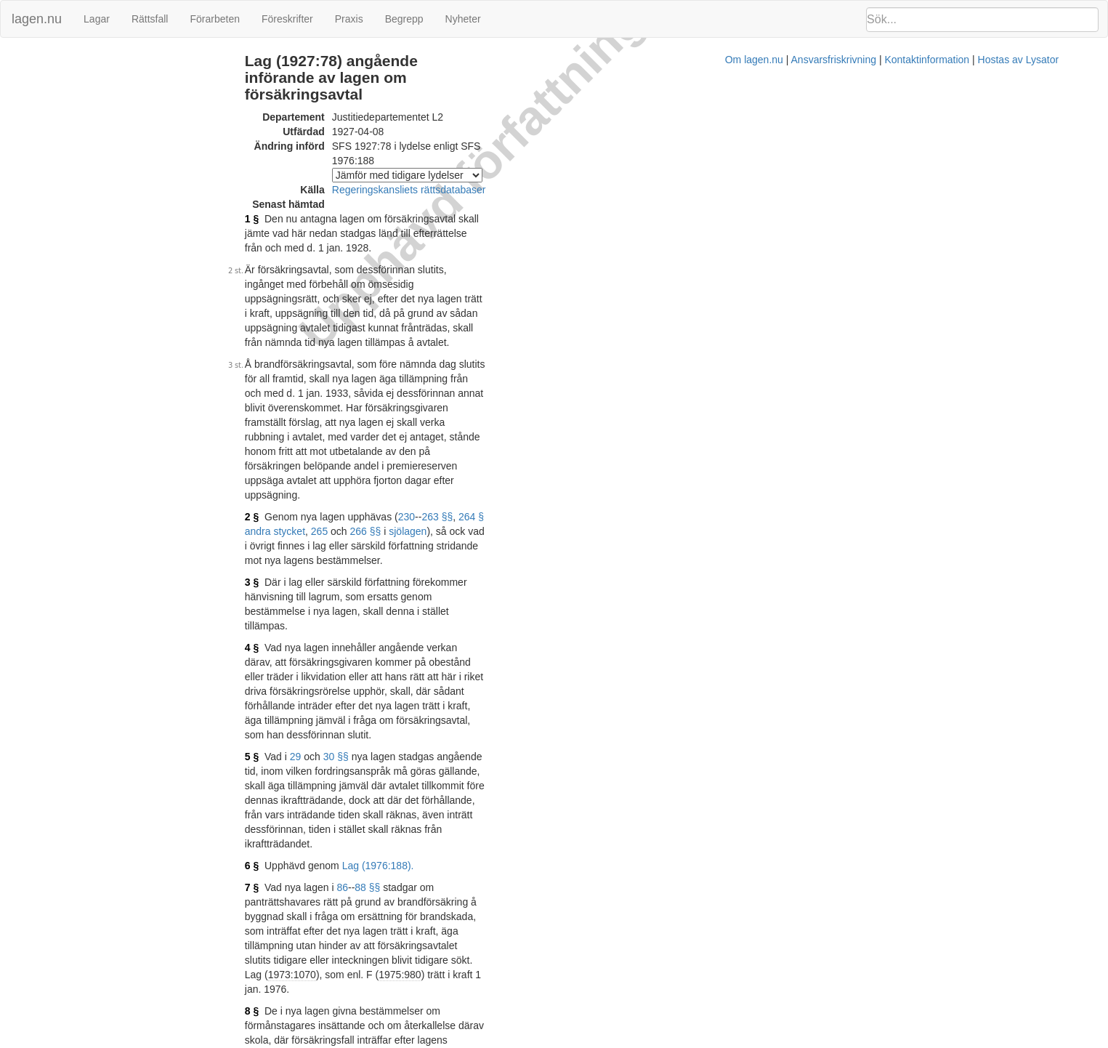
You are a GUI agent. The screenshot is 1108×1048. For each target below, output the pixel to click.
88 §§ (427, 580)
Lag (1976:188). (437, 558)
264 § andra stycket (561, 354)
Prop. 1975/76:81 (425, 941)
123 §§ (429, 696)
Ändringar (29, 60)
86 (402, 580)
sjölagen (709, 354)
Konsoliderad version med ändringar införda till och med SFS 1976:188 (487, 919)
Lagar (97, 19)
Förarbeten (214, 19)
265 (620, 354)
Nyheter (463, 19)
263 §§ (496, 354)
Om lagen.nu (554, 1041)
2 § (311, 354)
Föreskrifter (287, 19)
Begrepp (404, 19)
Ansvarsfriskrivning (633, 1041)
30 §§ (395, 493)
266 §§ (666, 354)
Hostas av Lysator (819, 1041)
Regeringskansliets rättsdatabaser (468, 158)
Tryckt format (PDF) (372, 998)
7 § (311, 580)
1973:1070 (351, 623)
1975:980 (459, 623)
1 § (311, 187)
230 (465, 354)
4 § (311, 427)
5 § (311, 493)
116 (337, 696)
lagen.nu (37, 19)
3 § (311, 391)
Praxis (349, 19)
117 (360, 696)
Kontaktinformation (727, 1041)
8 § (311, 645)
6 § (311, 558)
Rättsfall (150, 19)
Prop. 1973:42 (447, 820)
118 (382, 696)
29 (354, 493)
